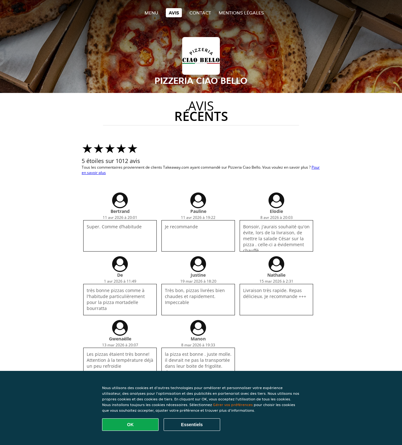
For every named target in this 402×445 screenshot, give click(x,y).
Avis (174, 12)
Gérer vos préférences (233, 404)
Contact (200, 12)
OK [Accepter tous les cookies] (130, 424)
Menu (151, 12)
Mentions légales (241, 12)
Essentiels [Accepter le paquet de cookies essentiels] (192, 424)
